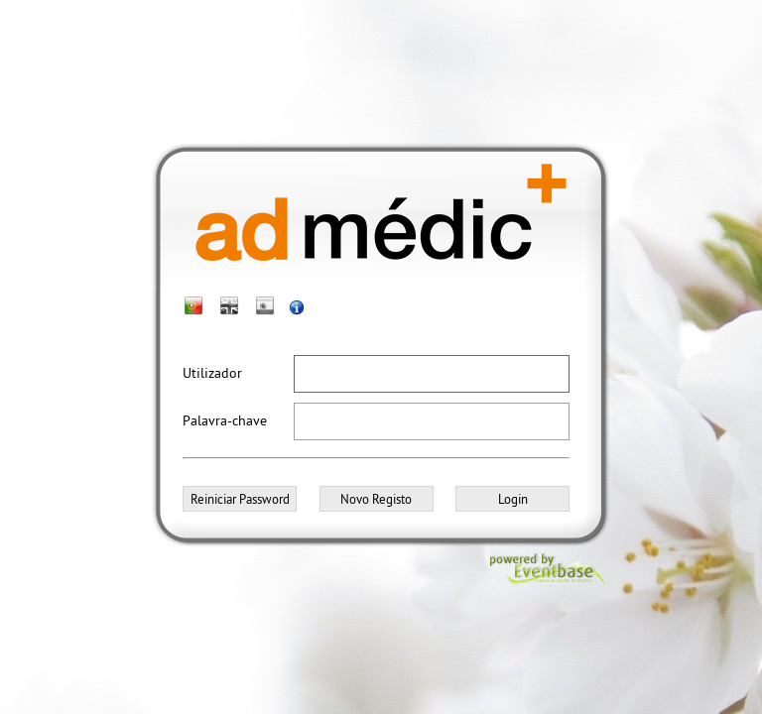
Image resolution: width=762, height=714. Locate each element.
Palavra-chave (225, 420)
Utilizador (212, 373)
